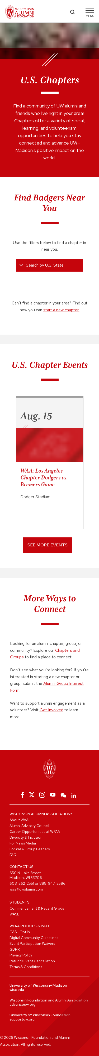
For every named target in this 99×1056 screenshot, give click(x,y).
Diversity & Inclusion (26, 837)
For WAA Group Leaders (30, 849)
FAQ (13, 854)
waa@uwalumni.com (26, 889)
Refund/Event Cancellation (32, 961)
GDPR (15, 949)
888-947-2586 (52, 883)
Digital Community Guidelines (34, 937)
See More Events (47, 545)
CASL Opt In (20, 931)
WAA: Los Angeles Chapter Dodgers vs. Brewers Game (44, 478)
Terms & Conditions (26, 966)
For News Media (23, 843)
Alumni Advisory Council (29, 825)
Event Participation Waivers (32, 943)
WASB (15, 914)
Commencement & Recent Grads (37, 908)
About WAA (19, 819)
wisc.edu (17, 989)
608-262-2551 (22, 883)
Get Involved (51, 710)
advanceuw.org (22, 1004)
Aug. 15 (36, 415)
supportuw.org (22, 1019)
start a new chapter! (61, 310)
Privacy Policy (21, 955)
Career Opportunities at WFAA (35, 831)
